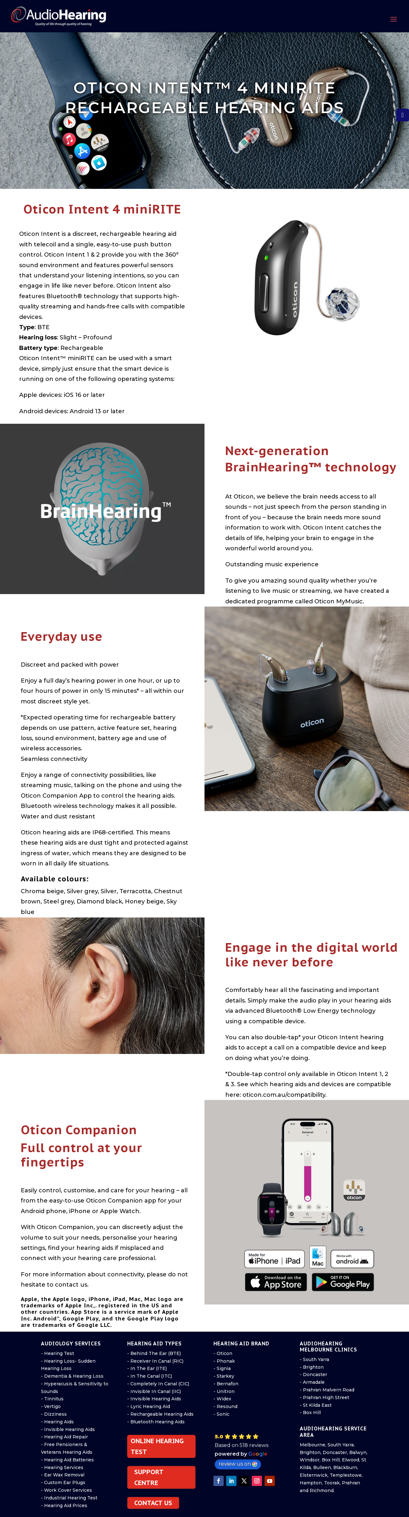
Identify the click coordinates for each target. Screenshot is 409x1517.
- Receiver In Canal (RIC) (155, 1361)
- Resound (225, 1406)
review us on (238, 1464)
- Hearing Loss (58, 1361)
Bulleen (322, 1467)
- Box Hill (310, 1412)
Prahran (351, 1483)
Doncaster (335, 1452)
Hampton (311, 1483)
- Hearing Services (62, 1467)
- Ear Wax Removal (62, 1475)
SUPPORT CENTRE (149, 1477)
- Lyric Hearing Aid (148, 1406)
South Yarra (341, 1445)
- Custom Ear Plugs (63, 1482)
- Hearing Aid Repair (64, 1437)
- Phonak (224, 1361)
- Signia (222, 1368)
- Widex (222, 1399)
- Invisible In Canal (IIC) (154, 1391)
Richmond (322, 1490)
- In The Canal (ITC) (149, 1376)
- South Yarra (314, 1359)
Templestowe (346, 1475)
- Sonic (221, 1414)
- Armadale (312, 1382)
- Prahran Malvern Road (327, 1390)
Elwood (350, 1460)
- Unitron (224, 1391)
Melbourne (312, 1445)
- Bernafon (225, 1384)
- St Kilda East (316, 1405)
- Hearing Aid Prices (64, 1505)
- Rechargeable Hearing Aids (160, 1414)
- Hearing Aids (57, 1422)
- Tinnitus (52, 1399)
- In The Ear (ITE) (147, 1368)
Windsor (310, 1460)
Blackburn (345, 1467)
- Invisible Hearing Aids (68, 1429)
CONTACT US (153, 1503)
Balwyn (358, 1452)
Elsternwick (314, 1475)
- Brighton (312, 1367)
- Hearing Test (57, 1353)
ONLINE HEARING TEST (157, 1446)
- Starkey (223, 1376)
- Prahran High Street (324, 1397)
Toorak (332, 1483)
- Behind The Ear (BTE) (154, 1353)
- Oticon (222, 1353)
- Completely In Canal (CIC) (158, 1384)
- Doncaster (313, 1374)
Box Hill (331, 1460)
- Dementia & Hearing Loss (72, 1376)
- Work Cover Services (66, 1490)
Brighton (310, 1452)
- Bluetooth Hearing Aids (156, 1422)
